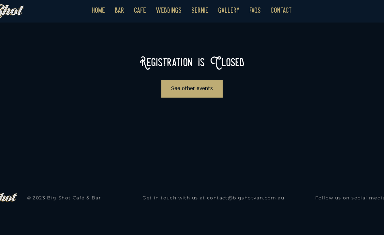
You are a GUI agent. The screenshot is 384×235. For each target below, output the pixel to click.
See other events (192, 88)
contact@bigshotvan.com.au (245, 198)
